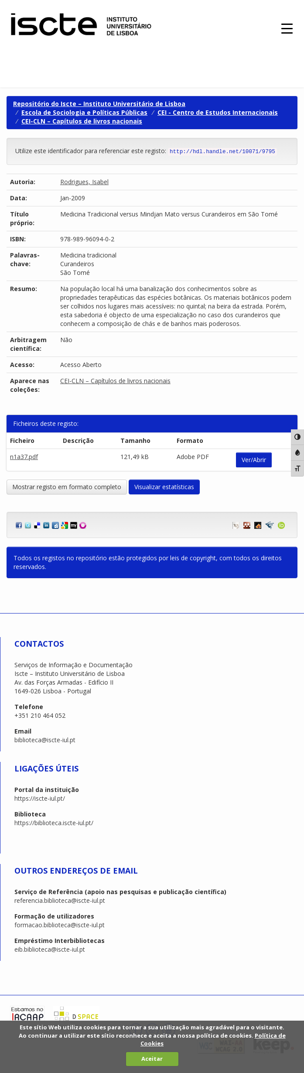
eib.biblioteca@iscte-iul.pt (49, 949)
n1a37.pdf (24, 457)
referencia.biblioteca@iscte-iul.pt (59, 900)
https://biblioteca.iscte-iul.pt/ (53, 823)
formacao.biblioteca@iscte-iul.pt (59, 925)
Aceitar (152, 1059)
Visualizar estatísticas (164, 487)
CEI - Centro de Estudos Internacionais (217, 112)
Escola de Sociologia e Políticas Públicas (84, 112)
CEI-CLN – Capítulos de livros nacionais (81, 121)
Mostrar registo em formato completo (66, 487)
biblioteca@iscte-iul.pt (44, 740)
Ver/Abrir (254, 460)
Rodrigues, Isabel (84, 182)
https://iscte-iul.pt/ (39, 798)
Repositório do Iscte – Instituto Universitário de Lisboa (99, 103)
